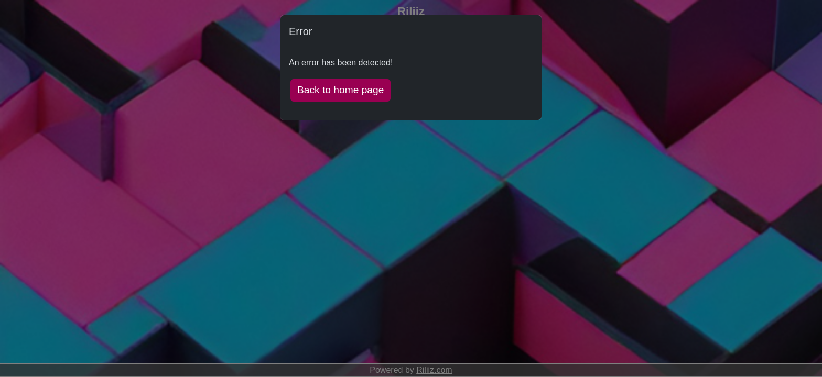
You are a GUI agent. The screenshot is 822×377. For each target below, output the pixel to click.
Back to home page (340, 89)
